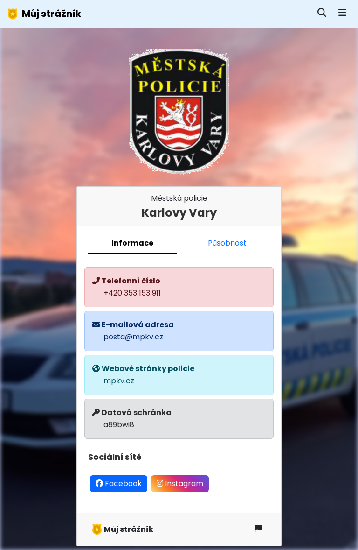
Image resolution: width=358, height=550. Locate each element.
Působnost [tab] (227, 243)
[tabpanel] (179, 383)
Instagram (180, 483)
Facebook (119, 483)
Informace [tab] (132, 243)
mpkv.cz (118, 380)
